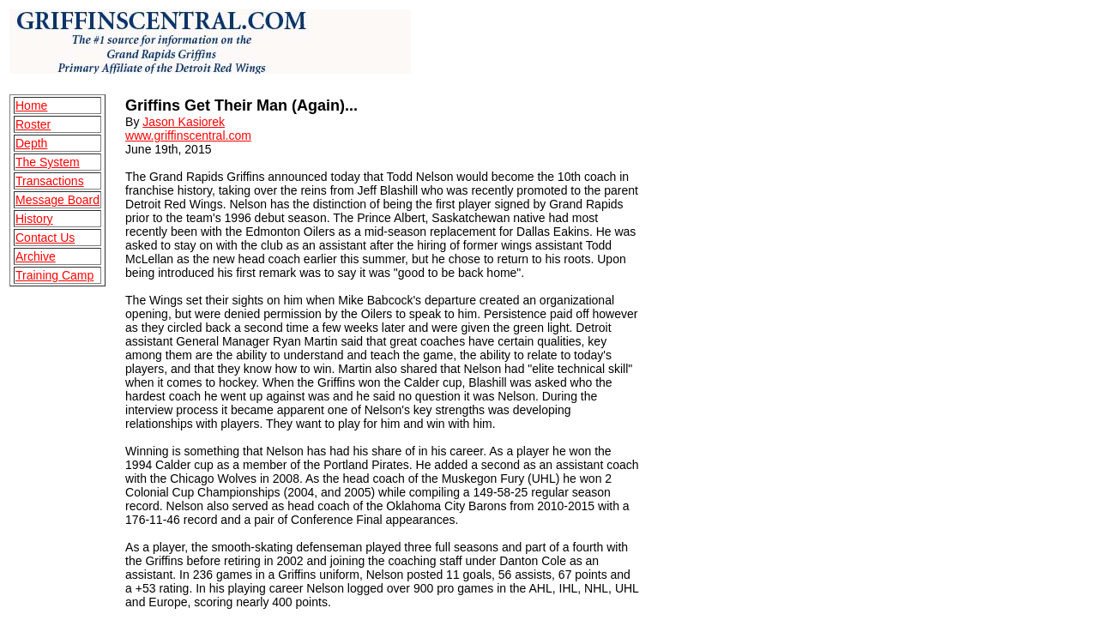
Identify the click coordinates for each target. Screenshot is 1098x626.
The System (47, 162)
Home (31, 105)
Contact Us (45, 237)
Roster (33, 124)
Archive (35, 256)
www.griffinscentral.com (188, 135)
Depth (31, 143)
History (34, 219)
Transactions (49, 181)
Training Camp (54, 275)
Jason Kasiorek (183, 122)
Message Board (57, 200)
